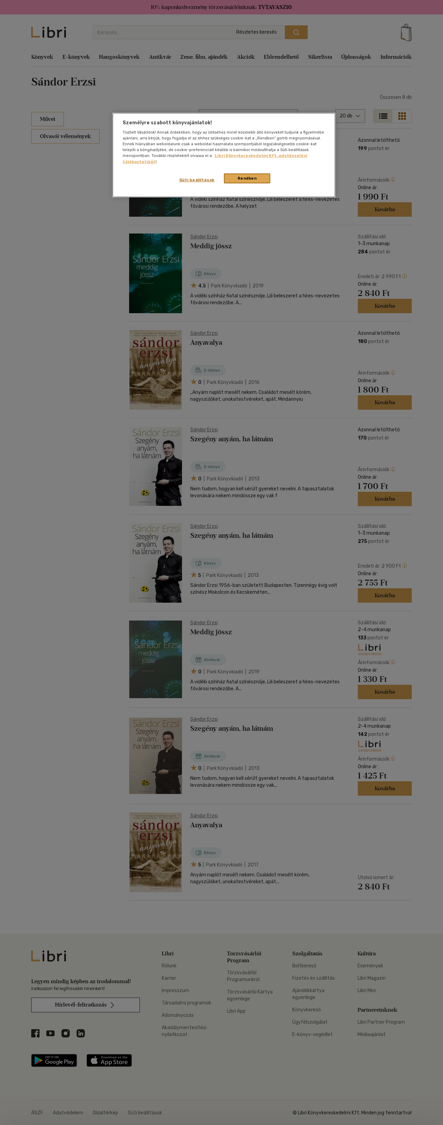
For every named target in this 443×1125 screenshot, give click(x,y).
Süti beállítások (197, 180)
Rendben (247, 178)
